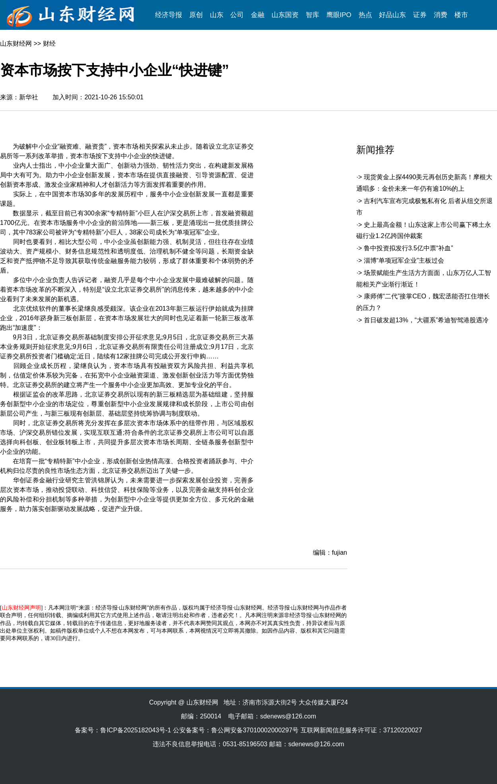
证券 (420, 15)
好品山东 (392, 15)
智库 (312, 15)
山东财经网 (16, 43)
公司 (237, 15)
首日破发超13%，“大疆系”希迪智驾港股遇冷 (426, 320)
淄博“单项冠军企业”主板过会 (404, 260)
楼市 (461, 15)
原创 (196, 15)
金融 (257, 15)
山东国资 (285, 15)
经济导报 (168, 15)
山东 (216, 15)
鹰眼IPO (338, 15)
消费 (440, 15)
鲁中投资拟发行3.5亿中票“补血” (408, 248)
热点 (365, 15)
